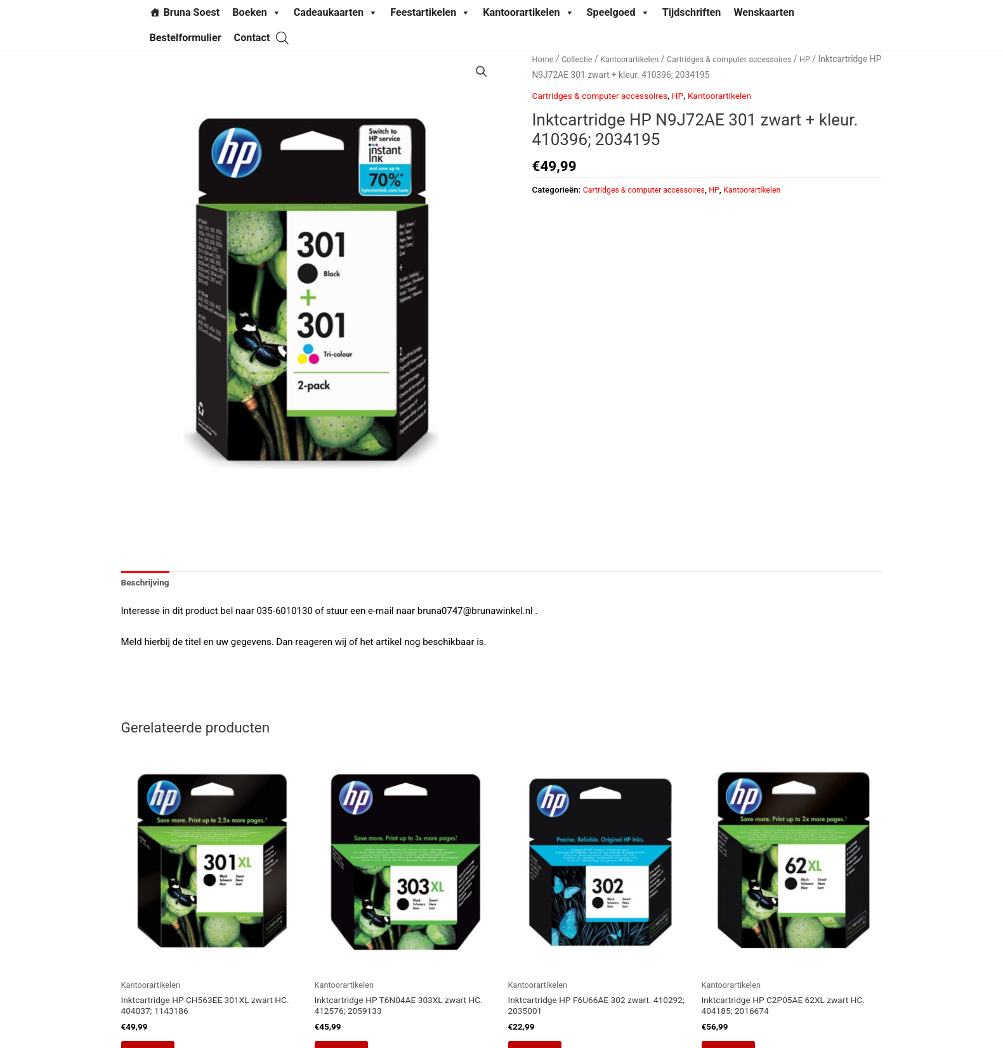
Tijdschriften (691, 12)
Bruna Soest (192, 12)
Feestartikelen (430, 12)
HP (593, 75)
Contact (252, 38)
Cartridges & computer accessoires (606, 95)
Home (544, 59)
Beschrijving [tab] (147, 583)
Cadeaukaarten (335, 12)
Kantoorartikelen (528, 12)
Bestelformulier (185, 38)
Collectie (580, 59)
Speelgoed (618, 12)
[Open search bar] (282, 38)
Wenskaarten (763, 12)
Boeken (256, 12)
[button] (480, 72)
